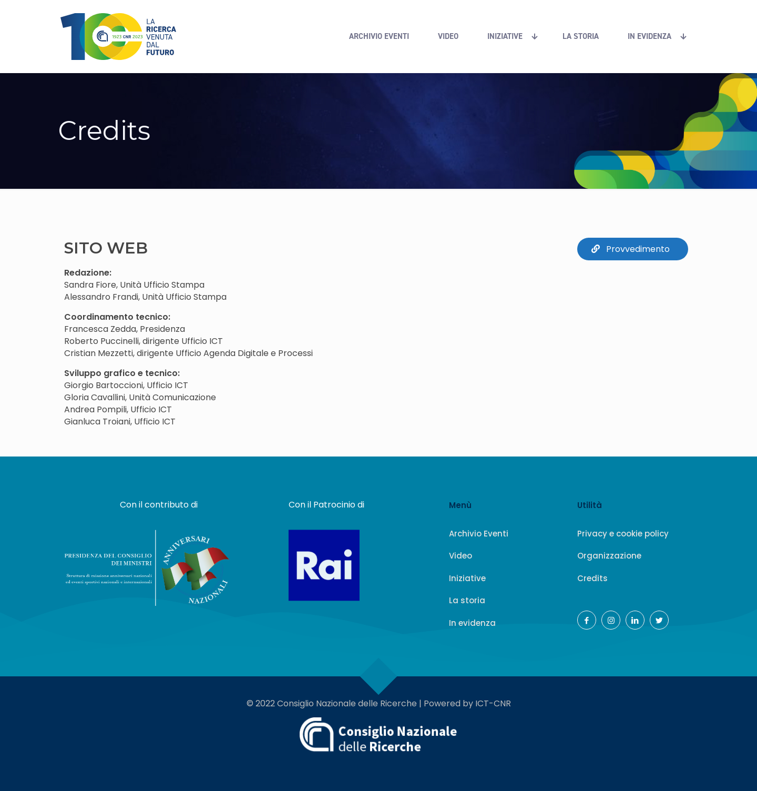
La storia (467, 600)
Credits (592, 578)
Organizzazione (609, 555)
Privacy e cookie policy (623, 533)
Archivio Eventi (478, 533)
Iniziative (467, 578)
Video (460, 555)
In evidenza (472, 622)
